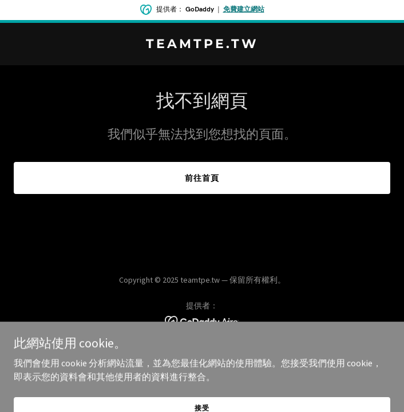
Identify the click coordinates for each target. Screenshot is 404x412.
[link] (202, 44)
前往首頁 (202, 178)
